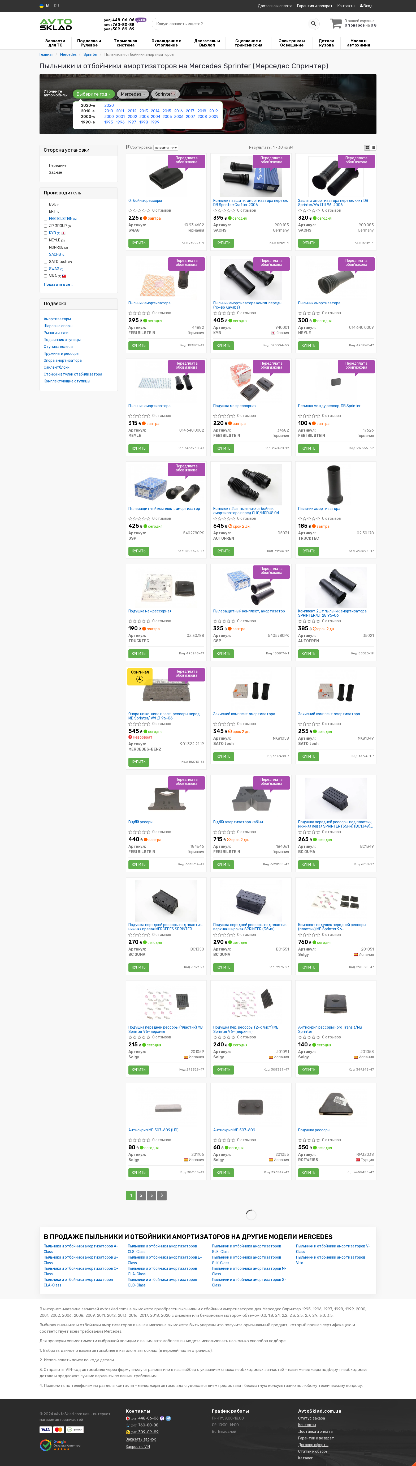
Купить (139, 243)
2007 (190, 116)
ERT (52, 211)
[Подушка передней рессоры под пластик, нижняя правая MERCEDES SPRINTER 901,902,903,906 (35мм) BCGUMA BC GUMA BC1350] (166, 901)
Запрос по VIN (138, 1447)
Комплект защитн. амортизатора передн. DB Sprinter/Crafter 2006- (250, 202)
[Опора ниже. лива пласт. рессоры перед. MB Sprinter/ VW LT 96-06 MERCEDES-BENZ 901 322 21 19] (166, 690)
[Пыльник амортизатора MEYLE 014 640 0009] (336, 279)
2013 (143, 111)
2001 (120, 116)
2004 (155, 116)
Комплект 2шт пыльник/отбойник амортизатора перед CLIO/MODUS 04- (247, 511)
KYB (57, 233)
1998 (143, 122)
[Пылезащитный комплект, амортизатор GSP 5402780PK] (166, 484)
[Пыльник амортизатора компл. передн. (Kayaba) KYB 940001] (251, 279)
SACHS (57, 254)
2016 (178, 111)
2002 (132, 116)
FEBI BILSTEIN (63, 218)
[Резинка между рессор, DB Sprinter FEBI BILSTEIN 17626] (336, 382)
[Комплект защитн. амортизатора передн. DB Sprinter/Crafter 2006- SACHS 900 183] (251, 176)
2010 (108, 111)
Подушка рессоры (314, 1131)
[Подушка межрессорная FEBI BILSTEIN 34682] (251, 382)
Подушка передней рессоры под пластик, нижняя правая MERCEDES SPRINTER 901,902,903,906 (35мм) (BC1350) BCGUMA (166, 927)
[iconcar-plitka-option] (367, 147)
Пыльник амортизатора (150, 303)
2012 (132, 111)
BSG (52, 204)
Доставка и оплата (275, 6)
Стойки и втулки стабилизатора (73, 374)
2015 (166, 111)
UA (44, 6)
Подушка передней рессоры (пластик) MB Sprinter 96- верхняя (166, 1030)
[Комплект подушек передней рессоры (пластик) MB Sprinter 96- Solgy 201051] (336, 901)
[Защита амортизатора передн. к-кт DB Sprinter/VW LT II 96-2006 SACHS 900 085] (336, 176)
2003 (144, 116)
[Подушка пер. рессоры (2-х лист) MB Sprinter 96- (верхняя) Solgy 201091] (251, 1004)
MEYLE (54, 240)
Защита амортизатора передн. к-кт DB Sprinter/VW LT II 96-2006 (333, 202)
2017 (190, 111)
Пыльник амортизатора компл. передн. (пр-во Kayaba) (247, 305)
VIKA (55, 276)
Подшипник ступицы (62, 339)
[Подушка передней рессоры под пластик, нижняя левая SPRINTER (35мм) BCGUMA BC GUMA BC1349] (336, 798)
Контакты (346, 6)
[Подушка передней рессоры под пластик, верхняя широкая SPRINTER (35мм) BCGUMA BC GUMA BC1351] (251, 901)
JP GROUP (57, 225)
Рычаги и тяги (56, 332)
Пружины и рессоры (61, 353)
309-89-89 (119, 29)
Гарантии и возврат (316, 1439)
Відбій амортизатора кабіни (238, 823)
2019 (213, 111)
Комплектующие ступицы (67, 381)
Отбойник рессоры (145, 200)
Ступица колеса (58, 346)
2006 (179, 116)
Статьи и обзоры (313, 1452)
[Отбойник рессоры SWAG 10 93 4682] (166, 176)
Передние (55, 165)
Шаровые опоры (58, 325)
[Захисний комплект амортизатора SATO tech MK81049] (336, 690)
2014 (155, 111)
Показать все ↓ (58, 284)
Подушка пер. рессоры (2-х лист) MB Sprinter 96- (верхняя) (246, 1030)
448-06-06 (119, 20)
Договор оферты (313, 1445)
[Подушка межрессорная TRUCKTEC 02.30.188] (166, 587)
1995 (108, 122)
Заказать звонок (141, 1440)
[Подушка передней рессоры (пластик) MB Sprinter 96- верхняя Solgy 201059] (166, 1004)
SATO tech (58, 261)
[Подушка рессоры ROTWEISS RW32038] (336, 1107)
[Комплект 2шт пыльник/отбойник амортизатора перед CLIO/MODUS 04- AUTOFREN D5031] (251, 484)
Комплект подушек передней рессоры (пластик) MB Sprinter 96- (332, 927)
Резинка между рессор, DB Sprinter (329, 406)
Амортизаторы (57, 319)
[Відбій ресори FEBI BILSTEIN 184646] (166, 798)
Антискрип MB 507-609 (234, 1131)
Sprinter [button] (165, 93)
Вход (366, 6)
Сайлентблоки (57, 367)
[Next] (162, 1196)
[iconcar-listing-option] (373, 147)
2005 (167, 116)
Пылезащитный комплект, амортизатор (164, 509)
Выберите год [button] (94, 93)
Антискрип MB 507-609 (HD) (154, 1131)
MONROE (56, 247)
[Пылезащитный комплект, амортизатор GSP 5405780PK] (251, 587)
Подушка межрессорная (234, 406)
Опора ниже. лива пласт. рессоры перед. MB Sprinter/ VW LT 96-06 (165, 716)
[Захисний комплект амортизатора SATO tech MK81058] (251, 690)
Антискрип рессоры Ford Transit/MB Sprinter (330, 1030)
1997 (132, 122)
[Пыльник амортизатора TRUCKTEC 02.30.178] (336, 484)
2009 (214, 116)
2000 (109, 116)
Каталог (305, 1458)
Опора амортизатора (63, 360)
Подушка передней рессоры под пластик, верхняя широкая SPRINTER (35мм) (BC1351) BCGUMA (250, 927)
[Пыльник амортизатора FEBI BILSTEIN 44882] (166, 279)
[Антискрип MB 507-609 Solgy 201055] (251, 1107)
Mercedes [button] (133, 93)
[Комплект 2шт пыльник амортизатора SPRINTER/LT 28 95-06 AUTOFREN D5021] (336, 587)
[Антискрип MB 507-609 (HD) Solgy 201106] (166, 1107)
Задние (53, 172)
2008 (202, 116)
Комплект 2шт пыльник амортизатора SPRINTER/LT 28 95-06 (332, 614)
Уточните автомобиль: (56, 93)
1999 (155, 122)
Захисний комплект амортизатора (244, 714)
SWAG (56, 268)
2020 (109, 105)
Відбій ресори (141, 823)
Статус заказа (311, 1419)
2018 (201, 111)
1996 (120, 122)
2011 (120, 111)
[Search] (313, 23)
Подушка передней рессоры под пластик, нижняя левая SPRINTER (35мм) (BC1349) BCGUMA (335, 825)
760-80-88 (119, 24)
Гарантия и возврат (315, 6)
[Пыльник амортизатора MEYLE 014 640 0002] (166, 382)
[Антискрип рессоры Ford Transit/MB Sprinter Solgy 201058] (336, 1004)
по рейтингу (166, 147)
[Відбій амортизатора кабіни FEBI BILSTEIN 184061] (251, 798)
